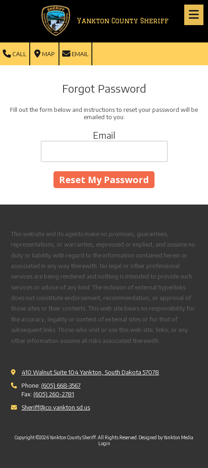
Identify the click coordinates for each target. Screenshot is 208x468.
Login (104, 443)
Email (75, 54)
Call (15, 54)
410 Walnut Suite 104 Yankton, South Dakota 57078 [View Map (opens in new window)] (90, 372)
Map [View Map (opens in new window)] (44, 54)
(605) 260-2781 (53, 394)
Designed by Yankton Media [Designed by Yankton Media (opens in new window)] (166, 437)
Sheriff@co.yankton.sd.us (55, 407)
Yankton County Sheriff (123, 21)
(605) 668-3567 (60, 385)
